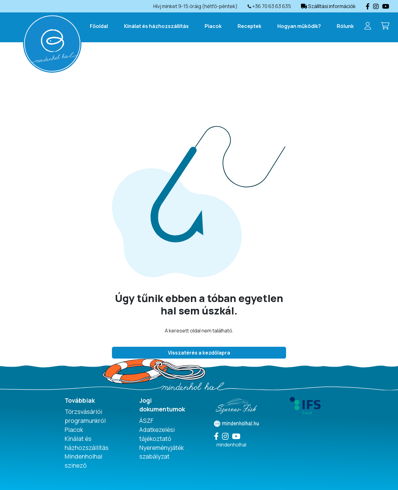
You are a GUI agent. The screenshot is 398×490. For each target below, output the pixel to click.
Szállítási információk (328, 6)
